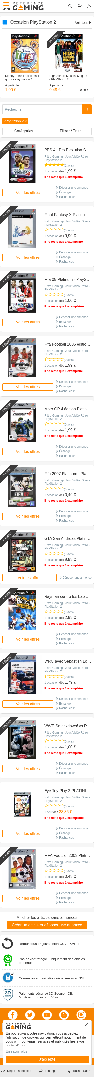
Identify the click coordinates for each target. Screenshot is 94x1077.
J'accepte (47, 1059)
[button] (15, 121)
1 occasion (51, 171)
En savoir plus (16, 1051)
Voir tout (83, 23)
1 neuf (48, 812)
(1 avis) (69, 165)
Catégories (23, 131)
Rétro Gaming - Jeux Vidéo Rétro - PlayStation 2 (67, 158)
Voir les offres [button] (28, 193)
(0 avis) (69, 230)
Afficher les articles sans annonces (47, 918)
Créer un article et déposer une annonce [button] (47, 925)
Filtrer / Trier (70, 131)
